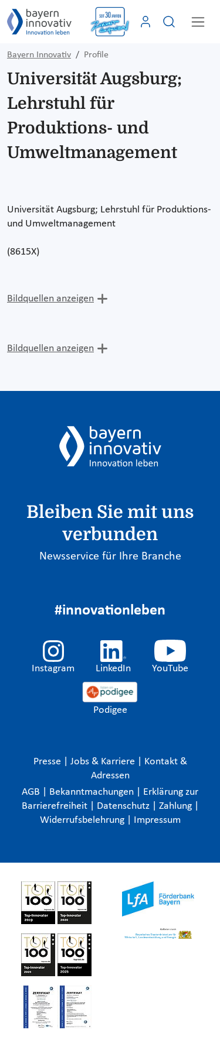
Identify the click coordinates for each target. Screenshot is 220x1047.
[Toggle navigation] (198, 22)
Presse (48, 761)
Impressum (157, 820)
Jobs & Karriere (103, 761)
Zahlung (176, 806)
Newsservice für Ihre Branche (110, 556)
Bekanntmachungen (92, 792)
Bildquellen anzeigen (50, 298)
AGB (32, 792)
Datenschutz (124, 806)
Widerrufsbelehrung (83, 820)
